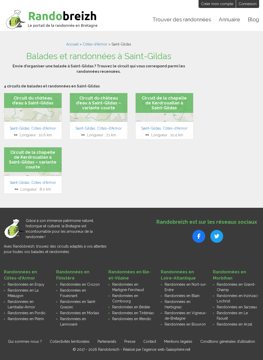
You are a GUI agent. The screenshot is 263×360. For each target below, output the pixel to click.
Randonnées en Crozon (80, 284)
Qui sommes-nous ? (25, 341)
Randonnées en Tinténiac (133, 313)
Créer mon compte (217, 4)
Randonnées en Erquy (26, 284)
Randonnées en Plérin (26, 319)
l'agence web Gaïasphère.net (166, 349)
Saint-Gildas (20, 128)
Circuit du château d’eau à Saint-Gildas (32, 100)
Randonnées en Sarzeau (237, 307)
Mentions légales (178, 341)
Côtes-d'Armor (95, 44)
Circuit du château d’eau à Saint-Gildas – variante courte (98, 103)
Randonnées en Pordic (26, 313)
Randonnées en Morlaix (79, 313)
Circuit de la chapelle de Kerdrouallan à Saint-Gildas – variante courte (33, 160)
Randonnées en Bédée (131, 307)
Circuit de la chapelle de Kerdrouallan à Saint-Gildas (164, 103)
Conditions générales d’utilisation (227, 341)
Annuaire (229, 19)
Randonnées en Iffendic (131, 319)
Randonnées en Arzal (234, 324)
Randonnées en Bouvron (185, 324)
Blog (253, 19)
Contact (149, 341)
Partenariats (107, 341)
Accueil (72, 44)
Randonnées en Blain (182, 296)
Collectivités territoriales (70, 341)
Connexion (248, 4)
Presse (129, 341)
